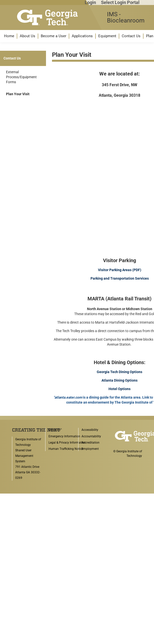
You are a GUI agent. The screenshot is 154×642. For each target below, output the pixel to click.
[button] (9, 36)
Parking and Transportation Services (119, 278)
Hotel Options (119, 389)
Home (9, 36)
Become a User (53, 36)
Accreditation (91, 442)
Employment (90, 449)
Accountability (91, 436)
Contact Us (131, 36)
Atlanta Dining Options (120, 380)
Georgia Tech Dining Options (119, 372)
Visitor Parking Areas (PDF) (119, 270)
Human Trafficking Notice (65, 449)
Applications (82, 36)
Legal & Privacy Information (67, 442)
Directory (54, 430)
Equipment (107, 36)
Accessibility (90, 430)
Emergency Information (64, 436)
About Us (27, 36)
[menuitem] (9, 36)
